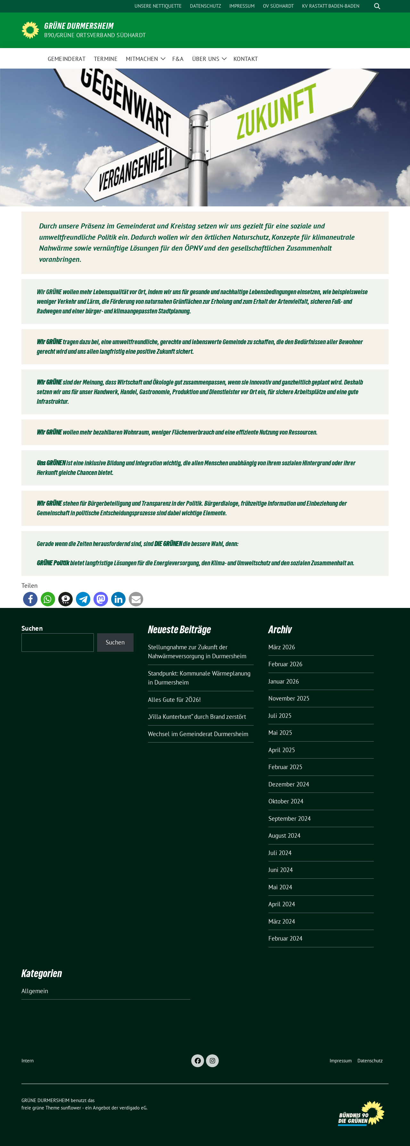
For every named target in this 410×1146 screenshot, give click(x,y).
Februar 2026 (285, 664)
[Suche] (368, 6)
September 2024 (289, 818)
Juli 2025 (279, 715)
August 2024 (284, 835)
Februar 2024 (285, 938)
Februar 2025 (285, 767)
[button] (30, 599)
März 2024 (281, 921)
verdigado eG (132, 1108)
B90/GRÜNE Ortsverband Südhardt (95, 35)
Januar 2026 (283, 681)
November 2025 (288, 698)
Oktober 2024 (285, 801)
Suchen (32, 628)
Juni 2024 (280, 870)
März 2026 (281, 647)
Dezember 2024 (288, 784)
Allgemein (34, 991)
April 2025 (281, 750)
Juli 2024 (279, 853)
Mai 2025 (280, 732)
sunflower (71, 1108)
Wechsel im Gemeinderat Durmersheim (198, 734)
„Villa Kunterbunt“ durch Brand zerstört (197, 716)
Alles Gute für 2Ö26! (174, 699)
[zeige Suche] (377, 6)
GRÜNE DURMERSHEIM (79, 26)
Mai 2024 (280, 887)
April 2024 (281, 904)
